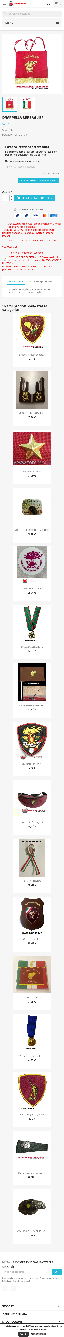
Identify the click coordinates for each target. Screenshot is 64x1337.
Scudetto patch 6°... (32, 763)
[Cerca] (32, 14)
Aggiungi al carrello (34, 198)
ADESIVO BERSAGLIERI (32, 588)
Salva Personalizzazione (38, 180)
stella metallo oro (32, 471)
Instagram (13, 1288)
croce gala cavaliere (32, 646)
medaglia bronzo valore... (32, 1056)
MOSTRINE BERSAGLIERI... (32, 413)
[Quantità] (6, 198)
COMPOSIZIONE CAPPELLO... (32, 1231)
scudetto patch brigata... (32, 354)
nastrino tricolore (32, 880)
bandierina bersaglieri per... (32, 705)
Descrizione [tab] (16, 281)
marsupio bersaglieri (32, 822)
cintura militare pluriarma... (32, 1172)
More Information (38, 1334)
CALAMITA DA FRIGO (32, 997)
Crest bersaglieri (32, 939)
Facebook (5, 1288)
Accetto (23, 1334)
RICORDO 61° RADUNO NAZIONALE (32, 530)
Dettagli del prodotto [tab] (40, 281)
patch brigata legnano (32, 1114)
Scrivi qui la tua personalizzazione (22, 160)
